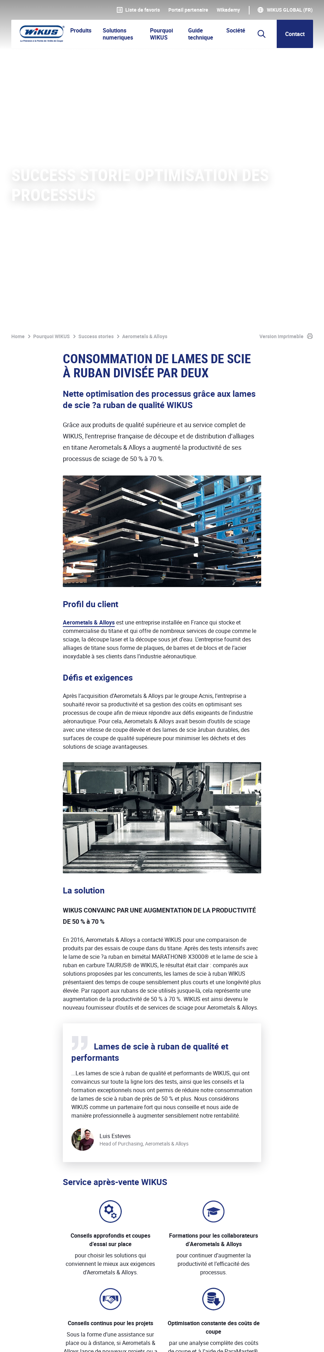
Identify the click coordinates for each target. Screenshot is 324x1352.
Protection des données (94, 1338)
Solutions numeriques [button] (118, 34)
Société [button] (235, 30)
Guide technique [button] (200, 34)
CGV (139, 1338)
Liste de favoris (138, 10)
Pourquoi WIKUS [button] (161, 34)
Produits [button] (80, 30)
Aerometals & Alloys (89, 298)
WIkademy (228, 10)
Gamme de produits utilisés (108, 1079)
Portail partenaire (188, 10)
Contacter (294, 1168)
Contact (295, 34)
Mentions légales (32, 1338)
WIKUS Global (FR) (290, 10)
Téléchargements (208, 1338)
